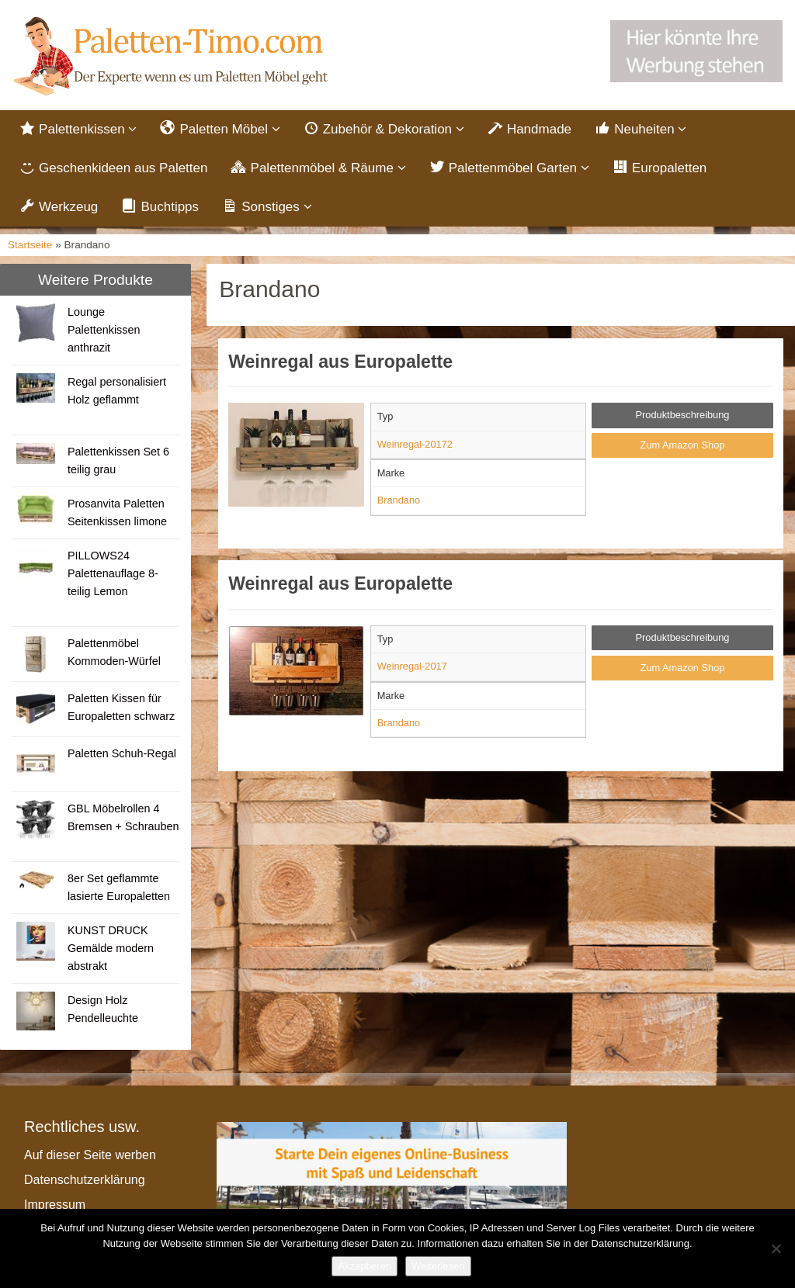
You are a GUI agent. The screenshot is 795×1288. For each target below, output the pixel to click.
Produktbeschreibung (683, 419)
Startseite (30, 249)
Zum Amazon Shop (683, 449)
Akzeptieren (364, 1266)
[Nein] (775, 1248)
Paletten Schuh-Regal (122, 758)
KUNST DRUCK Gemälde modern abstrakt (111, 953)
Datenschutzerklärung (84, 1184)
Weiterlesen (437, 1266)
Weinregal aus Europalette (340, 366)
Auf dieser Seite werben (90, 1159)
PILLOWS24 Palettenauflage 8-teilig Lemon (113, 578)
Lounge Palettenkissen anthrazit (104, 334)
